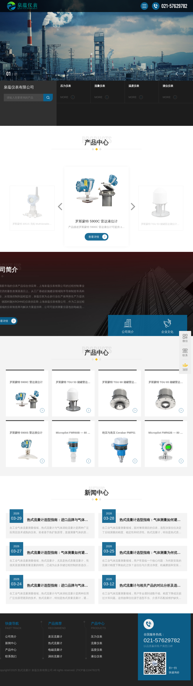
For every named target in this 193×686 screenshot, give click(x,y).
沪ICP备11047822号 (33, 670)
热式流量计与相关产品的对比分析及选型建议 (151, 599)
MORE (67, 97)
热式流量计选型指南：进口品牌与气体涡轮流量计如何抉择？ (59, 599)
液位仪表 (168, 85)
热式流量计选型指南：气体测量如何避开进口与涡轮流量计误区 (151, 533)
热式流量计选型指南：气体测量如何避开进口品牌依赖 (59, 566)
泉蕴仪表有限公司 (19, 87)
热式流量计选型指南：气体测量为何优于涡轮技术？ (151, 566)
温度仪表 (134, 85)
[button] (177, 74)
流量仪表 (99, 85)
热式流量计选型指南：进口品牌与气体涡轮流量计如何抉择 (59, 533)
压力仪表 (65, 85)
